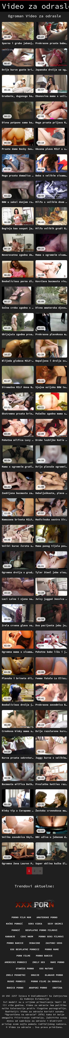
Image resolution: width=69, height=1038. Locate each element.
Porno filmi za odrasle (46, 981)
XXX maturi (46, 968)
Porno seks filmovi (51, 936)
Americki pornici (16, 962)
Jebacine (34, 943)
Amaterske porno (47, 917)
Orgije (35, 975)
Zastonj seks (54, 943)
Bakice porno (15, 987)
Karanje (10, 936)
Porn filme (23, 955)
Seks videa (35, 923)
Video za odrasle (20, 1027)
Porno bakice (15, 943)
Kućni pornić (14, 923)
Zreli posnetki (16, 975)
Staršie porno (25, 968)
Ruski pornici (16, 981)
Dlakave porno (54, 975)
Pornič (16, 930)
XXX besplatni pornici (24, 949)
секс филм (27, 936)
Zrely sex (38, 962)
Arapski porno (38, 987)
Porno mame (52, 949)
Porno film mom (21, 917)
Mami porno (57, 962)
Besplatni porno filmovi (41, 930)
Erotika (57, 987)
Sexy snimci (55, 923)
